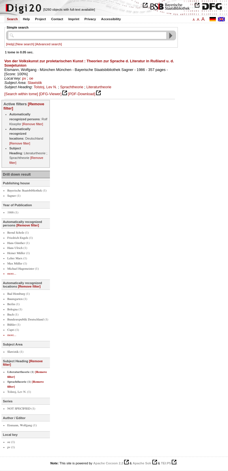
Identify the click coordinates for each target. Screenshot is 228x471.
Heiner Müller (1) (18, 253)
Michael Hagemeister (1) (23, 268)
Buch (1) (12, 314)
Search (12, 19)
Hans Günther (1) (18, 243)
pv (24, 78)
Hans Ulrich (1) (17, 247)
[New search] (24, 44)
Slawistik (34, 82)
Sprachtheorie (71, 87)
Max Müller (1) (17, 263)
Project (40, 19)
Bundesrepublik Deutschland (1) (27, 319)
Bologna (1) (14, 309)
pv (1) (11, 447)
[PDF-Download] (81, 94)
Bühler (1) (13, 324)
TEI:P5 (166, 463)
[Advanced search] (48, 44)
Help (26, 19)
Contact (57, 19)
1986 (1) (12, 212)
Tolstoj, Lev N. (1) (19, 391)
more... (11, 273)
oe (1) (11, 442)
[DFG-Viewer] (50, 94)
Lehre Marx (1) (17, 258)
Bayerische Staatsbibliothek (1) (26, 190)
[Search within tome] (21, 94)
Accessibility (111, 19)
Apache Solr (142, 463)
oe (31, 78)
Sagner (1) (13, 195)
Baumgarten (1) (17, 299)
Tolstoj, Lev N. (45, 87)
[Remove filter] (32, 124)
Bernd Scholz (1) (18, 232)
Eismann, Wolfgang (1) (22, 425)
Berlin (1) (13, 304)
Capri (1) (13, 329)
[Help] (10, 44)
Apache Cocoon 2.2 (108, 463)
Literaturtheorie (98, 87)
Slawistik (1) (15, 351)
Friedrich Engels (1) (20, 237)
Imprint (73, 19)
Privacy (90, 19)
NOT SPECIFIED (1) (21, 408)
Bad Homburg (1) (18, 293)
